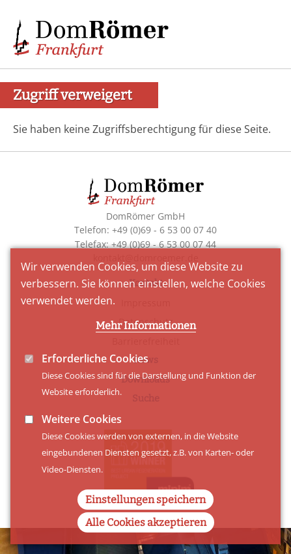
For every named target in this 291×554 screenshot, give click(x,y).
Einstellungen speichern (145, 520)
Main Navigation (258, 33)
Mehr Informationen (146, 345)
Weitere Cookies (82, 438)
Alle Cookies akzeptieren (145, 542)
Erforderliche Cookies (95, 378)
